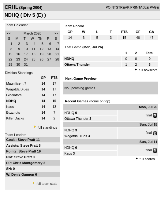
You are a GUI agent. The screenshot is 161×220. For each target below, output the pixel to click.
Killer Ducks (15, 118)
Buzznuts (13, 112)
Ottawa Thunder (76, 118)
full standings (47, 127)
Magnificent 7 (16, 83)
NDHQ (69, 113)
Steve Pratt (26, 139)
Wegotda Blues (17, 89)
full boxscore (148, 70)
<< (9, 33)
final (149, 115)
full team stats (46, 183)
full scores (147, 159)
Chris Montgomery (28, 163)
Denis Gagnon (23, 174)
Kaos (10, 106)
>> (56, 33)
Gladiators (13, 95)
